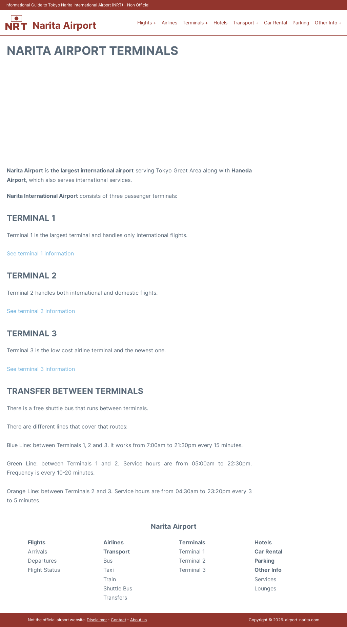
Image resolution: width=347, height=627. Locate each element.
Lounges (265, 588)
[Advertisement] (173, 111)
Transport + (246, 22)
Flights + (146, 22)
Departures (42, 560)
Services (265, 579)
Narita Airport (64, 25)
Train (109, 579)
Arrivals (37, 551)
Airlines (169, 22)
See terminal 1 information (40, 253)
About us (138, 619)
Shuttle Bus (117, 588)
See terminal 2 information (41, 311)
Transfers (115, 597)
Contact (118, 619)
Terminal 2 (192, 560)
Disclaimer (97, 619)
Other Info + (328, 22)
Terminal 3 (192, 569)
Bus (108, 560)
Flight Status (44, 569)
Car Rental (275, 22)
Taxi (108, 569)
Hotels (220, 22)
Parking (300, 22)
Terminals (192, 542)
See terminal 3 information (41, 368)
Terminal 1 (192, 551)
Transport (116, 551)
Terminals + (195, 22)
